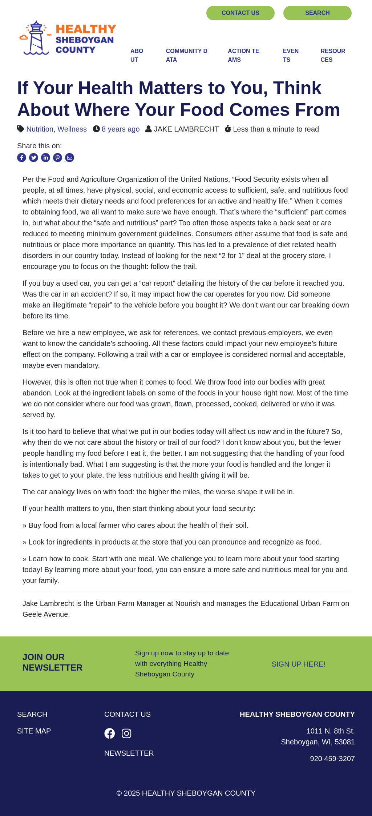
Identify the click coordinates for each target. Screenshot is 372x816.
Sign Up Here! (299, 664)
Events (291, 55)
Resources (332, 55)
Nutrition (40, 129)
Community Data (186, 55)
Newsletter (129, 753)
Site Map (34, 731)
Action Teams (243, 55)
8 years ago (121, 129)
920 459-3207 (332, 759)
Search (317, 13)
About (136, 55)
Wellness (72, 129)
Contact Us (240, 13)
